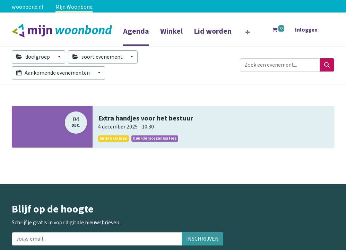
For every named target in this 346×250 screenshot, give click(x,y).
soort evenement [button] (98, 57)
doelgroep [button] (33, 57)
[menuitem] (136, 36)
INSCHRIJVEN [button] (202, 239)
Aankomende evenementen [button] (53, 73)
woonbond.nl (27, 7)
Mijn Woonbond (74, 7)
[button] (248, 33)
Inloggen (306, 30)
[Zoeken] (327, 65)
